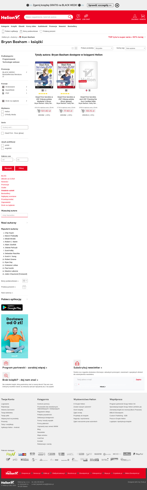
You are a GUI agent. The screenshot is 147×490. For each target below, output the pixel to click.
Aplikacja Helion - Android (10, 427)
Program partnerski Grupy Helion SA (122, 404)
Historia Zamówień (7, 410)
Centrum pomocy (43, 404)
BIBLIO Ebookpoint (116, 413)
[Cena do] (22, 159)
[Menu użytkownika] (134, 17)
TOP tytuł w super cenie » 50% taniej (125, 37)
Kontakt (40, 441)
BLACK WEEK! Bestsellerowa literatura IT (14, 74)
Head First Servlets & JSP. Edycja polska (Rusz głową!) (66, 99)
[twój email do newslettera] (104, 379)
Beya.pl (107, 473)
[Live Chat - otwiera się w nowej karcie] (86, 17)
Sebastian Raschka (12, 253)
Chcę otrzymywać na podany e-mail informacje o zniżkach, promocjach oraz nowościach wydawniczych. (100, 386)
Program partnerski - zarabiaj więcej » (24, 367)
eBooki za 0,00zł (8, 179)
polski (5, 145)
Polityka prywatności (44, 415)
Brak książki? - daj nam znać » (20, 379)
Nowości (62, 26)
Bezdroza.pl (72, 473)
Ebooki (21, 26)
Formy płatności (43, 423)
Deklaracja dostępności (45, 417)
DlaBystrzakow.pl (58, 473)
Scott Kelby (9, 250)
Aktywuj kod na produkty (9, 418)
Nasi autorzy (8, 222)
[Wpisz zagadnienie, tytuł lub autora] (45, 17)
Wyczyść (8, 168)
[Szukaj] (70, 17)
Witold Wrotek (10, 239)
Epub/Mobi (16, 90)
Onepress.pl (26, 473)
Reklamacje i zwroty (44, 444)
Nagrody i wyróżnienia (81, 418)
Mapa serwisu (42, 435)
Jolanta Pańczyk (11, 248)
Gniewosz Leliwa (11, 265)
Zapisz (138, 380)
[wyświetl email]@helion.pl (45, 484)
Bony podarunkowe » (9, 281)
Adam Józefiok (10, 245)
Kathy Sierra (49, 103)
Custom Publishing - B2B (118, 416)
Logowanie (5, 404)
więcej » (103, 387)
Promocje (53, 26)
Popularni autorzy (9, 229)
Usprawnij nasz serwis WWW (47, 426)
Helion (5, 111)
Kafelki (75, 48)
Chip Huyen (9, 233)
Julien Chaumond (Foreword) (16, 274)
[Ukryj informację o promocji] (117, 5)
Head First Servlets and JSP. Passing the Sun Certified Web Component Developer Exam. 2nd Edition (88, 101)
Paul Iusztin (9, 268)
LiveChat (40, 438)
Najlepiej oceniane (8, 196)
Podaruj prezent (49, 31)
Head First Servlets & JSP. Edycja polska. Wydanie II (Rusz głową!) (44, 100)
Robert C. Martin (11, 242)
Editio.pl (46, 473)
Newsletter (41, 432)
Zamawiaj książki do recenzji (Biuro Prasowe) (126, 410)
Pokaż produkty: (87, 48)
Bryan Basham (39, 103)
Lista (72, 48)
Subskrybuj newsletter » (88, 367)
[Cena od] (7, 159)
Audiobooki (42, 26)
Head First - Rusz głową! (12, 133)
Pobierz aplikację (11, 31)
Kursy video (31, 26)
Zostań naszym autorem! (82, 407)
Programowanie (8, 59)
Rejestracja (5, 407)
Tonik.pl (143, 482)
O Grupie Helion (79, 404)
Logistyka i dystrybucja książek (120, 421)
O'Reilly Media (8, 115)
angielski (6, 148)
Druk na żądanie (16, 101)
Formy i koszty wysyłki (45, 420)
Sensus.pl (36, 473)
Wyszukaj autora (9, 210)
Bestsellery (72, 26)
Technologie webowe (10, 62)
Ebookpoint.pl (84, 473)
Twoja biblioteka (7, 413)
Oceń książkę (78, 410)
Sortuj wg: (120, 48)
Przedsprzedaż (7, 199)
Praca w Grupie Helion (118, 418)
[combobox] (104, 48)
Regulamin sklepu (43, 412)
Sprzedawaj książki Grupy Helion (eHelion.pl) (125, 407)
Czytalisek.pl (117, 473)
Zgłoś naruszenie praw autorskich (85, 421)
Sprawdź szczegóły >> (100, 5)
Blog (39, 429)
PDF (16, 93)
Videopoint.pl (96, 473)
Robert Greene (10, 259)
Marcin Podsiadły (11, 236)
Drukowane (16, 87)
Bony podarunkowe (30, 31)
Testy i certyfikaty (7, 424)
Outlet (3, 187)
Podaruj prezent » (8, 287)
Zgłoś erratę (78, 413)
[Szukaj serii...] (14, 127)
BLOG (3, 176)
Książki (14, 26)
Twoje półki (5, 416)
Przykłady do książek (81, 416)
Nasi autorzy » (7, 293)
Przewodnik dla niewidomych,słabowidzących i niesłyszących (48, 408)
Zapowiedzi (6, 202)
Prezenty (4, 421)
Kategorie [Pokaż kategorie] (5, 26)
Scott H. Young (10, 256)
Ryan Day (8, 262)
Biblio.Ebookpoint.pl (132, 473)
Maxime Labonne (11, 271)
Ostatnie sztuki (7, 190)
